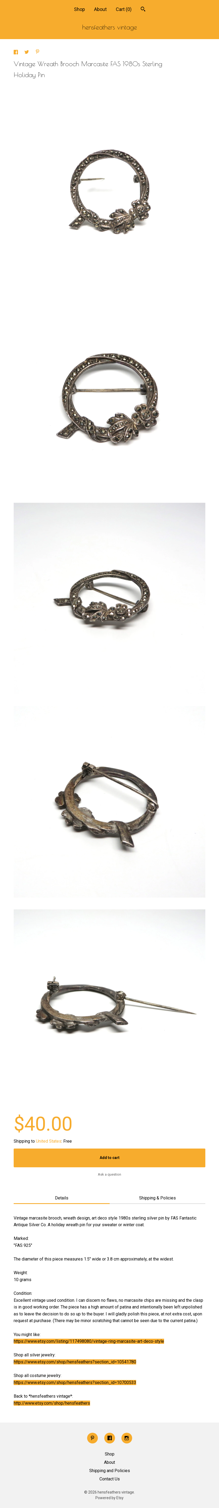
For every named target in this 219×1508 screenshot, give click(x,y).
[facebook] (109, 1438)
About (100, 9)
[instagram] (126, 1438)
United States (48, 1141)
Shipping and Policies (109, 1470)
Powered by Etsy (109, 1498)
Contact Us (109, 1478)
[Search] (143, 9)
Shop (79, 9)
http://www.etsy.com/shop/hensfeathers (52, 1403)
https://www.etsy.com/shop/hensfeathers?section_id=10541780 (75, 1361)
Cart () (124, 9)
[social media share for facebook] (16, 52)
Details (61, 1198)
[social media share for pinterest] (37, 52)
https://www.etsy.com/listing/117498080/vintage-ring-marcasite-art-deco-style (89, 1341)
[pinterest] (92, 1438)
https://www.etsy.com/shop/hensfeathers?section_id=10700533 (75, 1382)
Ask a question (109, 1174)
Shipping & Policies (157, 1198)
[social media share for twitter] (27, 52)
